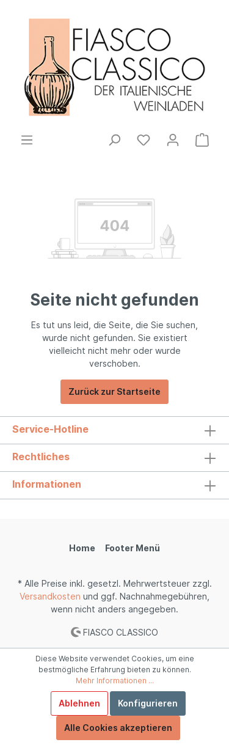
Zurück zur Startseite (114, 391)
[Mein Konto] (172, 140)
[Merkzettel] (143, 140)
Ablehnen (79, 703)
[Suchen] (114, 140)
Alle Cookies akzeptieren (118, 727)
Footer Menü (132, 548)
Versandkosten (50, 596)
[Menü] (27, 140)
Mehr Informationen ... (115, 680)
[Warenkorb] (202, 140)
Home (82, 548)
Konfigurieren (148, 703)
